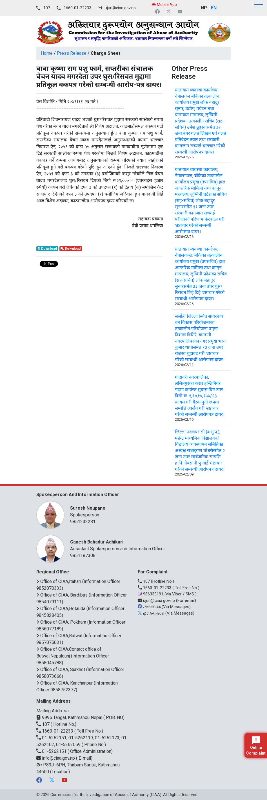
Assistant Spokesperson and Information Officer (147, 545)
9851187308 (82, 555)
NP (204, 7)
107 (46, 8)
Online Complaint (256, 745)
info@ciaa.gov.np (56, 758)
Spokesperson (147, 511)
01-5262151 (52, 751)
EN (214, 7)
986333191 (151, 594)
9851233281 (82, 521)
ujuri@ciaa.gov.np (120, 8)
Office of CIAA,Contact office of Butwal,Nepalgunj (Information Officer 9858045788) (72, 655)
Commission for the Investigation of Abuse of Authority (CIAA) (105, 794)
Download (47, 249)
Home (47, 53)
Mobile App (164, 4)
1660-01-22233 (77, 8)
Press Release (71, 53)
